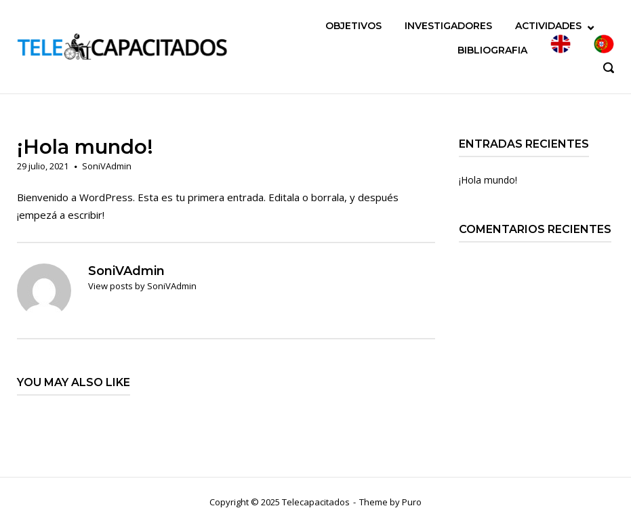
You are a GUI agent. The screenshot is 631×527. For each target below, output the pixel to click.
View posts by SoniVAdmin (142, 286)
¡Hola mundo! (488, 179)
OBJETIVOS (353, 26)
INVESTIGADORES (448, 26)
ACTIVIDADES (548, 26)
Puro (412, 502)
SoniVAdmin (106, 166)
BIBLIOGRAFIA (492, 50)
